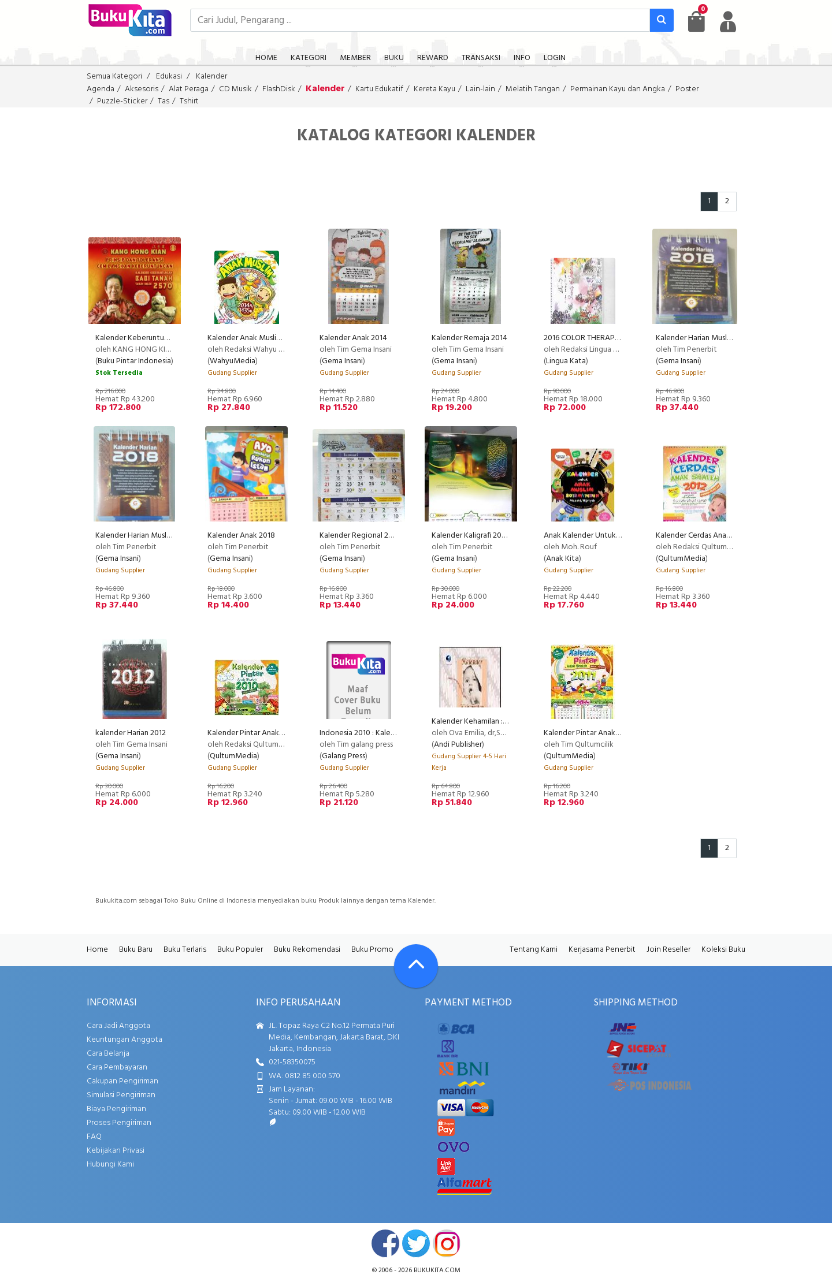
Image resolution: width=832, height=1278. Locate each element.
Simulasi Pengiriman (121, 1095)
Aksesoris (141, 89)
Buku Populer (240, 949)
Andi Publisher (458, 744)
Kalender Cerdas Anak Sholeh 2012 (714, 535)
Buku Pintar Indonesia (134, 361)
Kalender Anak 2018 (241, 535)
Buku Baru (136, 949)
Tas (163, 101)
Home (97, 949)
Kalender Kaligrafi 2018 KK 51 (480, 535)
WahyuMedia (232, 361)
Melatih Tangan (533, 89)
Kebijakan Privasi (115, 1150)
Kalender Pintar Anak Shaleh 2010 (264, 733)
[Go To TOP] (416, 966)
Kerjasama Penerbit (602, 949)
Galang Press (343, 756)
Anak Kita (562, 558)
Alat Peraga (189, 89)
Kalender (211, 76)
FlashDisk (278, 89)
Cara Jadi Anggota (118, 1026)
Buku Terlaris (185, 949)
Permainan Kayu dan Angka (617, 89)
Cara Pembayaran (117, 1067)
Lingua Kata (566, 361)
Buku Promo (372, 949)
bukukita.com (437, 1270)
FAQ (94, 1136)
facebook (385, 1243)
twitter (416, 1243)
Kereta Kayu (434, 89)
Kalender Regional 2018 (360, 535)
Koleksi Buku (723, 949)
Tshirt (189, 101)
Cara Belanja (108, 1053)
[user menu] (728, 21)
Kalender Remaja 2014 (469, 338)
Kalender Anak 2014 (353, 338)
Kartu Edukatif (379, 89)
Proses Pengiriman (119, 1123)
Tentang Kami (534, 949)
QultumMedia (681, 558)
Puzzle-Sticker (122, 101)
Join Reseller (668, 949)
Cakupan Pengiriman (122, 1081)
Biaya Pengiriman (116, 1109)
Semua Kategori (114, 76)
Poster (687, 89)
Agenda (100, 89)
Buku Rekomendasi (307, 949)
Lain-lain (480, 89)
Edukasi (169, 76)
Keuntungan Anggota (124, 1039)
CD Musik (235, 89)
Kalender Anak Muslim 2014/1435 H (266, 338)
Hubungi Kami (110, 1164)
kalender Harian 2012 (130, 733)
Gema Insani (342, 361)
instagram (446, 1243)
